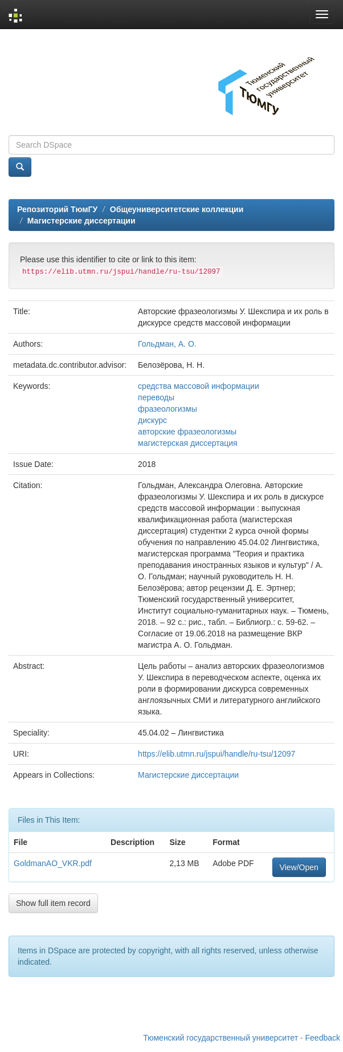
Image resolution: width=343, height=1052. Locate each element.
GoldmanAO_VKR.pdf (53, 863)
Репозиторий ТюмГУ (57, 209)
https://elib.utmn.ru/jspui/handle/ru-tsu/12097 (216, 753)
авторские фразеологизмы (187, 431)
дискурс (152, 420)
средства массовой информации (198, 386)
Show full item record (53, 903)
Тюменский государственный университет (220, 1037)
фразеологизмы (167, 408)
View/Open (299, 867)
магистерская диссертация (188, 443)
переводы (156, 397)
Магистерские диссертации (81, 220)
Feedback (322, 1037)
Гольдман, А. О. (167, 343)
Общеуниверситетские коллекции (176, 209)
